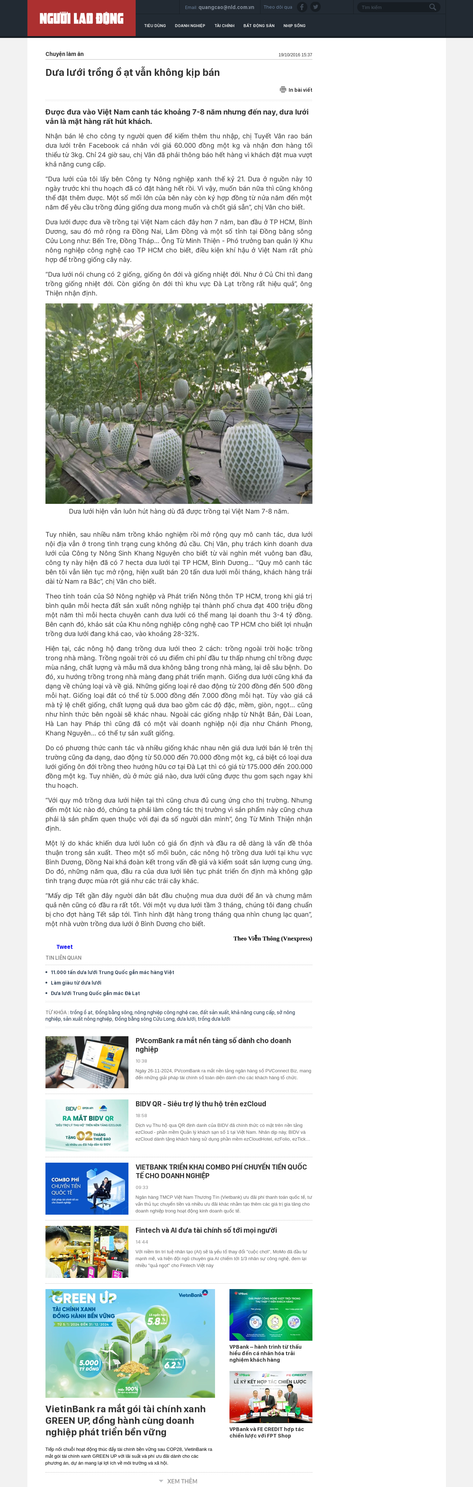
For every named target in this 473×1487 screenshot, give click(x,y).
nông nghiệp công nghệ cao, (167, 1012)
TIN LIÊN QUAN (63, 957)
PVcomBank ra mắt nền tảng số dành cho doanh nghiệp (213, 1045)
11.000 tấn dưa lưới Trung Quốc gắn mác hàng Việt (112, 972)
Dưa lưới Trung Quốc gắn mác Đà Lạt (95, 993)
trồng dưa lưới (214, 1019)
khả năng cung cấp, (254, 1012)
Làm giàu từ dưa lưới (76, 983)
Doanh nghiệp (190, 25)
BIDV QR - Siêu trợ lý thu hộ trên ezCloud (201, 1103)
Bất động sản (259, 25)
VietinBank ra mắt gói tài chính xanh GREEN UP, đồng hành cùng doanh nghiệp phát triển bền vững (125, 1420)
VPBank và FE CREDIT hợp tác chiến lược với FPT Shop (266, 1432)
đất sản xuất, (215, 1012)
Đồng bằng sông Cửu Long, (145, 1019)
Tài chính (224, 25)
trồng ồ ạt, (82, 1012)
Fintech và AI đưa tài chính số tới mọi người (206, 1230)
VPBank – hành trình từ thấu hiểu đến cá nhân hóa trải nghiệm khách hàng (265, 1353)
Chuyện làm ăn (64, 54)
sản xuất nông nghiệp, (88, 1019)
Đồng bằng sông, (115, 1012)
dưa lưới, (187, 1019)
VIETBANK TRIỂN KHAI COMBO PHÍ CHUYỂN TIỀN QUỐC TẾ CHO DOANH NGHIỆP (221, 1171)
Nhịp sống (295, 25)
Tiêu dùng (155, 25)
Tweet (64, 946)
